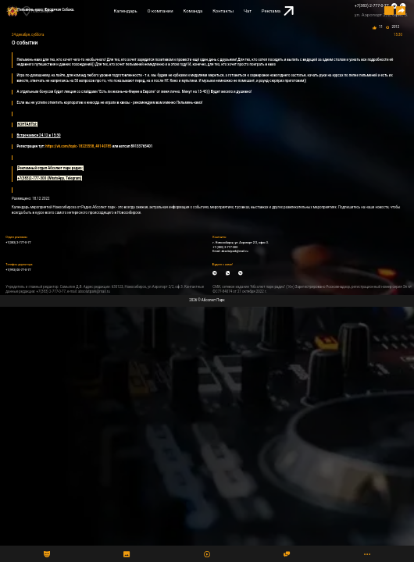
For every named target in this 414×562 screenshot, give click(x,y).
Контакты (223, 11)
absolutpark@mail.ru (234, 251)
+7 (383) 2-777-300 (224, 247)
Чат (248, 11)
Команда (193, 11)
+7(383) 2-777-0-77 (372, 5)
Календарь (125, 11)
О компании (160, 11)
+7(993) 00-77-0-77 (17, 270)
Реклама (278, 11)
